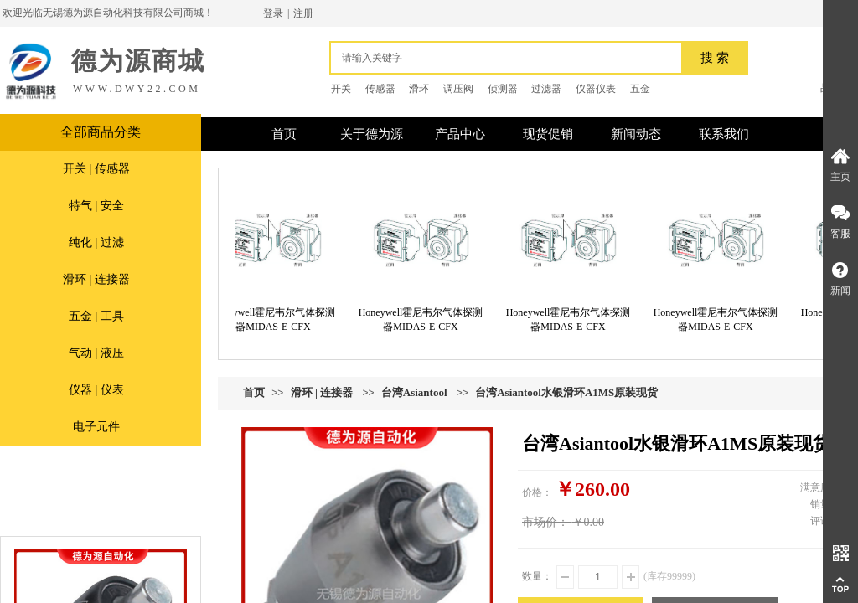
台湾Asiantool (414, 392)
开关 (341, 89)
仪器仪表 (596, 89)
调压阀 (458, 89)
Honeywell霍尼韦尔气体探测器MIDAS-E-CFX (279, 319)
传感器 (380, 89)
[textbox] (510, 58)
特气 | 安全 (96, 205)
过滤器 (546, 89)
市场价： (545, 522)
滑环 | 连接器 (96, 279)
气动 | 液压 (96, 353)
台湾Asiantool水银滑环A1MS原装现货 (566, 392)
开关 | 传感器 (96, 168)
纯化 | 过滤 (96, 242)
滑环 (419, 89)
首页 (254, 392)
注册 (303, 13)
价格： (537, 492)
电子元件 (96, 426)
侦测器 (503, 89)
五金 (640, 89)
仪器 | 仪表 (96, 390)
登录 (273, 13)
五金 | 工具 (96, 316)
